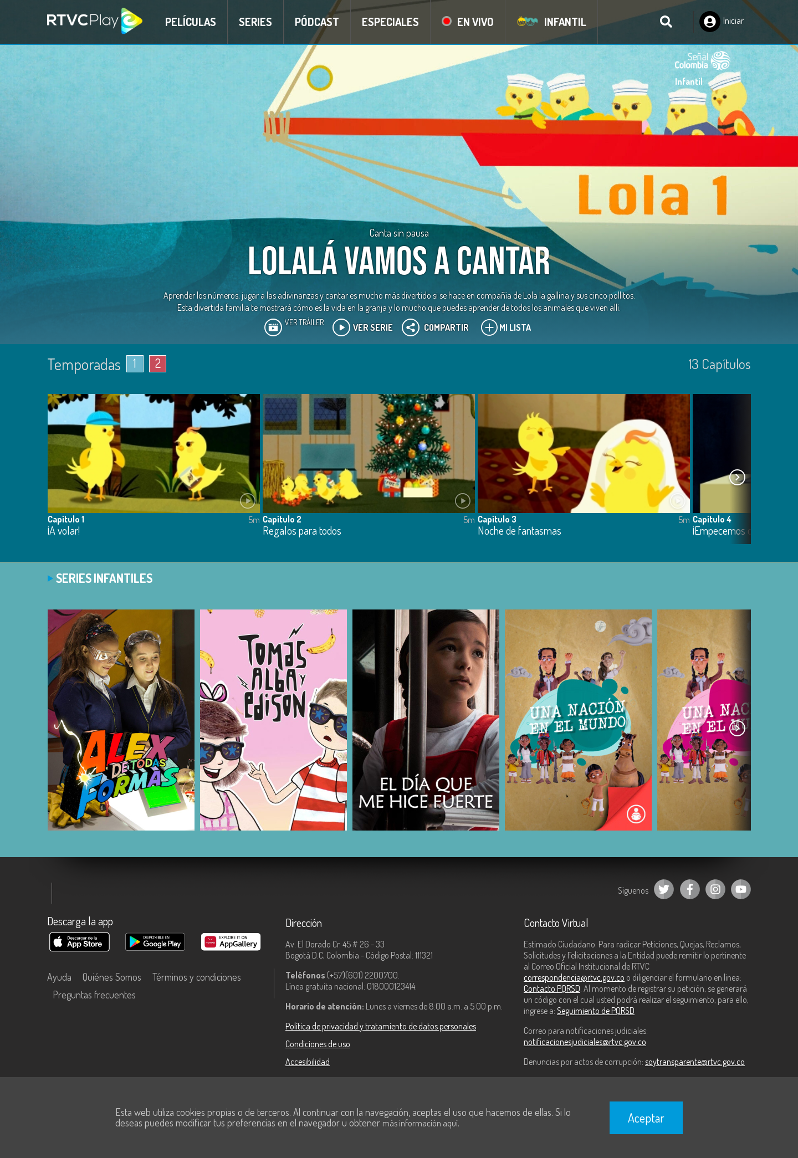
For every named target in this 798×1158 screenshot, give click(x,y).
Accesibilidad (307, 1061)
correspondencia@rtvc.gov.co (574, 977)
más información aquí (420, 1123)
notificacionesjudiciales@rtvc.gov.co (585, 1041)
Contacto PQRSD (552, 988)
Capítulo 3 (497, 519)
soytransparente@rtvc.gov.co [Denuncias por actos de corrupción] (695, 1061)
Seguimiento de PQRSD (596, 1010)
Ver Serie (362, 327)
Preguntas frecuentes (94, 994)
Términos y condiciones (196, 977)
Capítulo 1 (66, 519)
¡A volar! (64, 531)
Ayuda (59, 977)
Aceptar (646, 1117)
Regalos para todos (302, 531)
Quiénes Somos (112, 977)
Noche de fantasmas (519, 531)
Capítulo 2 (282, 519)
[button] (737, 477)
